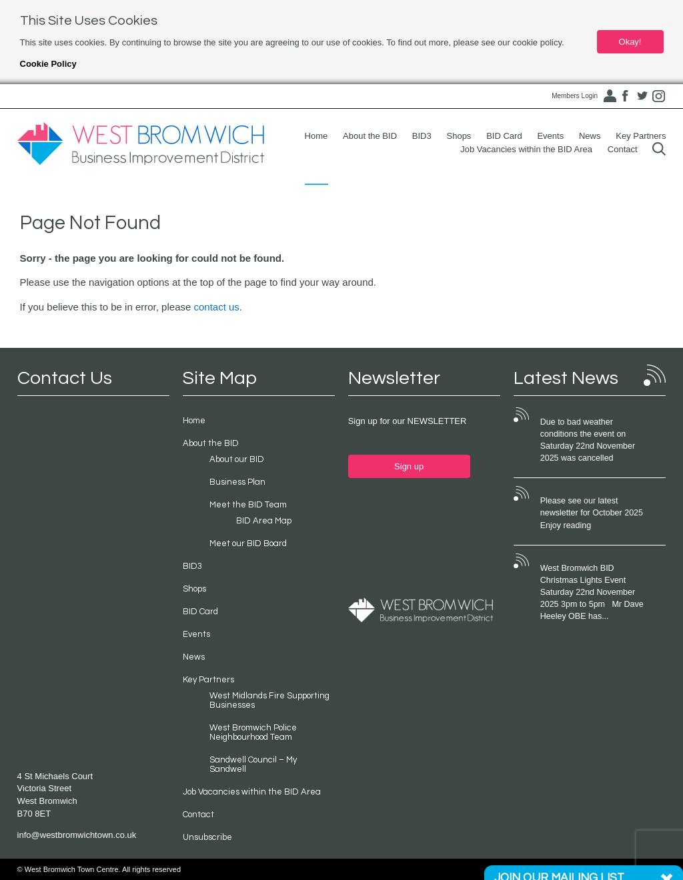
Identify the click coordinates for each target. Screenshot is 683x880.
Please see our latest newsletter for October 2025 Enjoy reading (591, 512)
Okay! (630, 42)
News (590, 136)
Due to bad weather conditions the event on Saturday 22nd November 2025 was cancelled (587, 440)
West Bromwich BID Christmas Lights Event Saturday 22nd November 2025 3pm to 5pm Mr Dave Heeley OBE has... (592, 593)
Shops (459, 136)
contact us (216, 306)
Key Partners (641, 136)
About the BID (370, 136)
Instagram (658, 96)
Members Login (575, 95)
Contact (623, 149)
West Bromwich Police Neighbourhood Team (253, 732)
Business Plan (237, 482)
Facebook (625, 96)
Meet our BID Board (248, 543)
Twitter (642, 96)
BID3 (422, 136)
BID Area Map (263, 520)
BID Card (504, 136)
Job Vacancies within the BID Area (526, 149)
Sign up (409, 466)
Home (316, 136)
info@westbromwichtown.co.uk (77, 835)
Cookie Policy (48, 64)
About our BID (236, 459)
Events (550, 136)
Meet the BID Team (248, 504)
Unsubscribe (207, 837)
